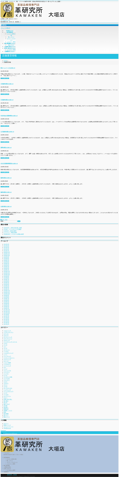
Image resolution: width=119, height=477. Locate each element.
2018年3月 (6, 305)
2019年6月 (6, 281)
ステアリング (7, 359)
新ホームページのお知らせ (8, 68)
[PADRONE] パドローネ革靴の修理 (14, 234)
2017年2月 (6, 324)
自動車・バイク (8, 410)
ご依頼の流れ (7, 467)
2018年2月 (6, 306)
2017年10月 (7, 313)
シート (5, 354)
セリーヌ (6, 361)
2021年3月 (6, 247)
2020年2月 (6, 268)
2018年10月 (7, 293)
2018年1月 (6, 308)
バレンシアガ (7, 370)
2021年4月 (6, 245)
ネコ (5, 367)
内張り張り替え (8, 399)
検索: (2, 221)
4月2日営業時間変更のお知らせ (9, 163)
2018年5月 (6, 301)
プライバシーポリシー (11, 433)
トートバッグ (7, 365)
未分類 (5, 405)
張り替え (6, 401)
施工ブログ (11, 45)
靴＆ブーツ (7, 417)
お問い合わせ (7, 468)
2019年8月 (6, 277)
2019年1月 (6, 289)
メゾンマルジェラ (8, 391)
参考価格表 (7, 457)
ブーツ (5, 385)
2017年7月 (6, 316)
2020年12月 (7, 252)
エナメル (6, 334)
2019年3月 (6, 285)
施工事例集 (7, 465)
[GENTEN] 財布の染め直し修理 (13, 227)
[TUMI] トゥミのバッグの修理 (12, 229)
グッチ (5, 345)
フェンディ (7, 380)
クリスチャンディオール (10, 342)
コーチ (5, 348)
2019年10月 (7, 274)
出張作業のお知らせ (6, 206)
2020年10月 (7, 255)
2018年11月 (7, 292)
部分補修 (6, 413)
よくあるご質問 (11, 49)
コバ (5, 346)
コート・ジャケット (12, 462)
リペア (5, 393)
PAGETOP (3, 431)
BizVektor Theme (17, 476)
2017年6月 (6, 317)
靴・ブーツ (11, 37)
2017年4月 (6, 321)
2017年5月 (6, 319)
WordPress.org (7, 428)
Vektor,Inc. (26, 476)
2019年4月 (6, 284)
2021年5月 (6, 244)
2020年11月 (7, 253)
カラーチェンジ (8, 338)
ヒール (5, 375)
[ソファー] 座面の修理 (10, 232)
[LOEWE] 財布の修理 (10, 231)
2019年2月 (6, 287)
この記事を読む (5, 78)
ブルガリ (6, 383)
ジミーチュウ (7, 356)
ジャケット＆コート (9, 358)
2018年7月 (6, 298)
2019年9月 (6, 276)
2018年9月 (6, 295)
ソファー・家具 (11, 41)
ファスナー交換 (8, 377)
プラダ (5, 386)
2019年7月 (6, 279)
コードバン (7, 350)
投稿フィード (7, 425)
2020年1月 (6, 269)
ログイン (6, 423)
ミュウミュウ (7, 389)
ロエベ (5, 397)
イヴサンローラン (8, 332)
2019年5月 (6, 282)
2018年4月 (6, 303)
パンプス (6, 373)
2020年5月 (6, 263)
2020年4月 (6, 265)
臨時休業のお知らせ (6, 177)
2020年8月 (6, 258)
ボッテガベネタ (8, 388)
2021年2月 (6, 249)
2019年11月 (7, 273)
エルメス (6, 335)
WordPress (9, 476)
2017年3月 (6, 322)
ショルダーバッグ (8, 353)
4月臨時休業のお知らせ (7, 83)
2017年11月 (7, 311)
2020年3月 (6, 266)
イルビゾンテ (7, 330)
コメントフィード (8, 426)
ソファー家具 (7, 362)
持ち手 (5, 402)
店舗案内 (6, 471)
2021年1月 (6, 250)
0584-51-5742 (6, 20)
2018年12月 (7, 290)
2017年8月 (6, 314)
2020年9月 (6, 257)
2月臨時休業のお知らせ (7, 99)
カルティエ (7, 340)
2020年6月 (6, 261)
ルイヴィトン (7, 396)
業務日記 (6, 409)
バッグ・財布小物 (11, 459)
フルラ (5, 381)
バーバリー (7, 372)
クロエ (5, 343)
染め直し (6, 407)
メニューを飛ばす (5, 28)
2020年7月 (6, 260)
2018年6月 (6, 300)
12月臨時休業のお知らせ (7, 131)
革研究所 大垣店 (12, 474)
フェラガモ (7, 378)
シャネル (6, 351)
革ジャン (6, 415)
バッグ (5, 369)
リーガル (6, 394)
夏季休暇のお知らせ (6, 147)
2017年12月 (7, 309)
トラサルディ (7, 364)
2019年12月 (7, 271)
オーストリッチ (8, 337)
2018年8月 (6, 297)
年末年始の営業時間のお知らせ (9, 115)
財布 (5, 412)
